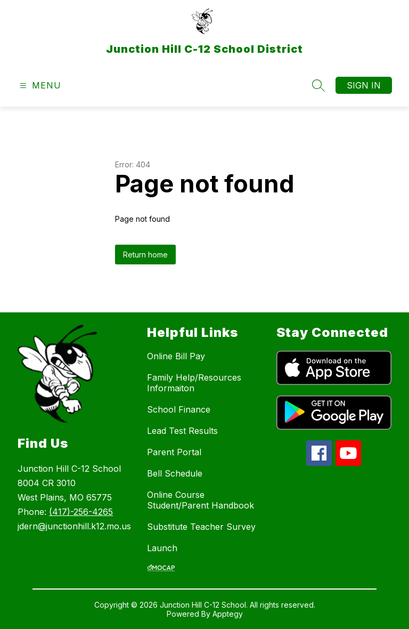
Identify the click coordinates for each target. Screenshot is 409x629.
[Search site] (318, 85)
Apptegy (227, 613)
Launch (162, 548)
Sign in (364, 85)
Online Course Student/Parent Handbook (200, 500)
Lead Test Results (182, 430)
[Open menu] (39, 85)
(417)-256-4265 (81, 511)
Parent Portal (174, 452)
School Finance (178, 409)
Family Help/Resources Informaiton (194, 382)
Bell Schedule (174, 473)
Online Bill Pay (176, 356)
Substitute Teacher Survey (201, 526)
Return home (145, 254)
